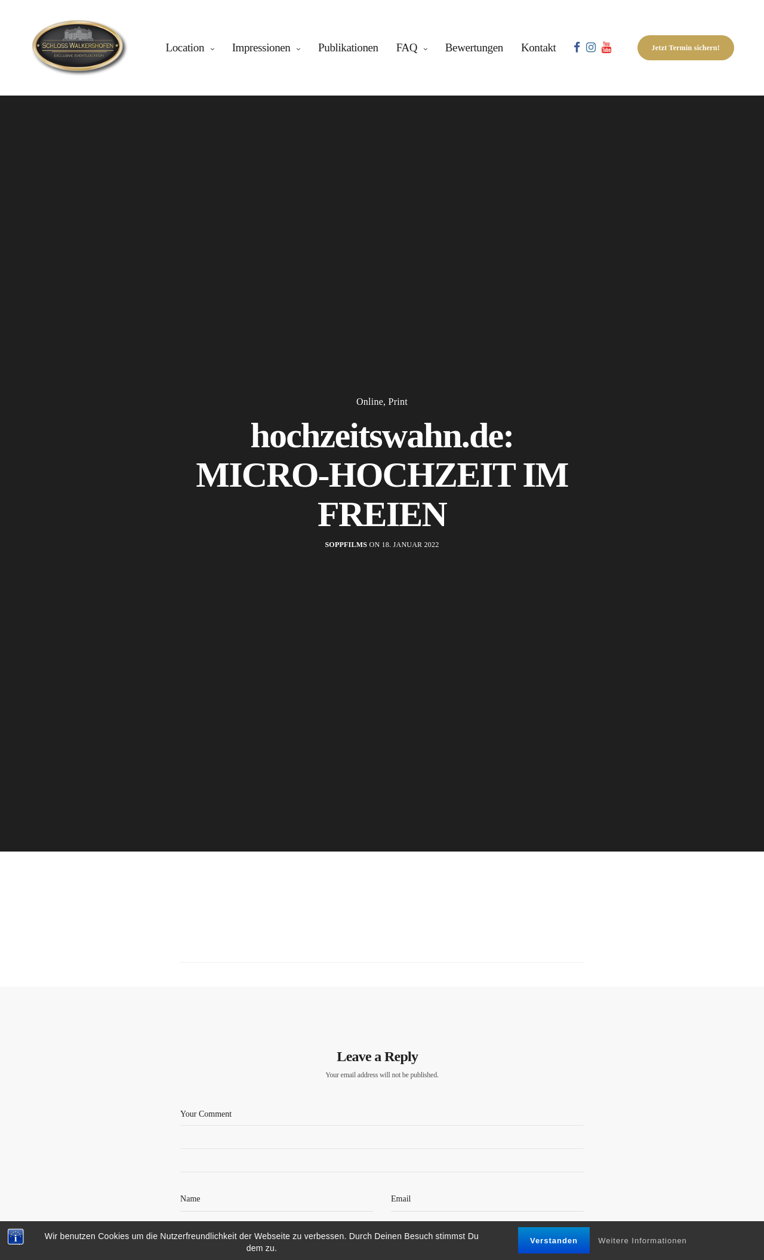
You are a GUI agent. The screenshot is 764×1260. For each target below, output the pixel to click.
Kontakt (538, 47)
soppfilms (346, 544)
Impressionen (261, 47)
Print (398, 402)
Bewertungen (474, 47)
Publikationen (348, 47)
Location (185, 47)
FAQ (406, 47)
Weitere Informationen (642, 1241)
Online (369, 402)
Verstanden (554, 1241)
